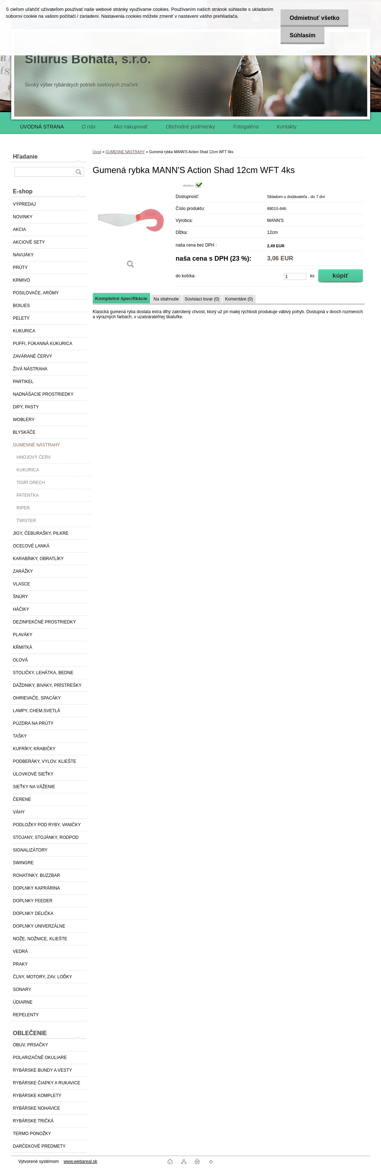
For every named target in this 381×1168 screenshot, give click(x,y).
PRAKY (20, 964)
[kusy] (295, 276)
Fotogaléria (246, 127)
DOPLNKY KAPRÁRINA (36, 888)
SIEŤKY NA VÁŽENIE (34, 786)
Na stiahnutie (166, 299)
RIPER (23, 508)
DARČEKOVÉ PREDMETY (39, 1146)
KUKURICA (24, 330)
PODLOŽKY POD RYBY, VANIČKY (47, 824)
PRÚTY (20, 267)
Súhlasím (302, 35)
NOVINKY (23, 216)
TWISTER (26, 520)
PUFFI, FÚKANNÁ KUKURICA (43, 343)
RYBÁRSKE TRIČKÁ (33, 1120)
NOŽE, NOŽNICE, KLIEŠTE (40, 938)
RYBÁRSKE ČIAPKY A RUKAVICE (46, 1082)
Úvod (97, 152)
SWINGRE (23, 862)
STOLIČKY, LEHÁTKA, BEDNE (43, 672)
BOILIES (21, 305)
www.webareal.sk (80, 1161)
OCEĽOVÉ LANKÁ (31, 546)
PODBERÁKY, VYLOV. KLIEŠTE (44, 761)
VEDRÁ (20, 951)
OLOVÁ (20, 660)
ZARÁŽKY (23, 571)
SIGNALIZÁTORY (30, 850)
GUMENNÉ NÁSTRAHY (36, 445)
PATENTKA (28, 495)
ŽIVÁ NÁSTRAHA (30, 368)
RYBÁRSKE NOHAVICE (36, 1108)
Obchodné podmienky (190, 127)
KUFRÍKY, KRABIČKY (34, 748)
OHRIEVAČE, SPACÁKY (37, 698)
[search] (78, 171)
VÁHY (19, 812)
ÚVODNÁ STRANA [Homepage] (42, 127)
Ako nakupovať (130, 127)
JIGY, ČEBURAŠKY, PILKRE (41, 533)
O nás (88, 127)
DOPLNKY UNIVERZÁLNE (39, 926)
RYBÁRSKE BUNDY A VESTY (42, 1070)
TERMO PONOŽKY (32, 1133)
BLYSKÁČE (24, 432)
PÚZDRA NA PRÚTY (33, 723)
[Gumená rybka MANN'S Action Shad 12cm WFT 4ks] (131, 227)
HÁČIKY (21, 609)
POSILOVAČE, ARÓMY (36, 292)
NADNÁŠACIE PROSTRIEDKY (43, 394)
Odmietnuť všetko (314, 18)
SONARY (22, 989)
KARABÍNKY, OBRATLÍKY (38, 558)
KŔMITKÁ (22, 647)
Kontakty (287, 127)
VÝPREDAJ (24, 204)
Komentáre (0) (239, 299)
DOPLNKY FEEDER (33, 900)
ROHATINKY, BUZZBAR (36, 875)
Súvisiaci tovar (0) (202, 299)
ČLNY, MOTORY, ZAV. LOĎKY (42, 976)
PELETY (21, 318)
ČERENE (22, 799)
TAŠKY (20, 736)
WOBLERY (24, 419)
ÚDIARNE (23, 1002)
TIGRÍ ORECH (31, 482)
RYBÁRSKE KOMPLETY (37, 1095)
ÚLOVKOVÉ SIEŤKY (33, 774)
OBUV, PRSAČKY (30, 1044)
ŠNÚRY (20, 596)
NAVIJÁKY (23, 254)
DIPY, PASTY (26, 406)
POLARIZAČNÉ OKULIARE (40, 1057)
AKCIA (19, 229)
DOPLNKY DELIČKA (33, 913)
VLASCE (21, 584)
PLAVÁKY (23, 634)
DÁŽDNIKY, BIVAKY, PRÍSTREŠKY (47, 685)
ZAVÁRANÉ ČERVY (32, 356)
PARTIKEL (23, 381)
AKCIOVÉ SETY (29, 242)
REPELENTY (26, 1014)
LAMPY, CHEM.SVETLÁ (37, 710)
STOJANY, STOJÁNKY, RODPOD (46, 837)
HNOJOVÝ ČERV (34, 457)
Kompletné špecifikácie (121, 298)
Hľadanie (25, 157)
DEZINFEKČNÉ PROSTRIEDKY (44, 622)
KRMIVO (21, 280)
